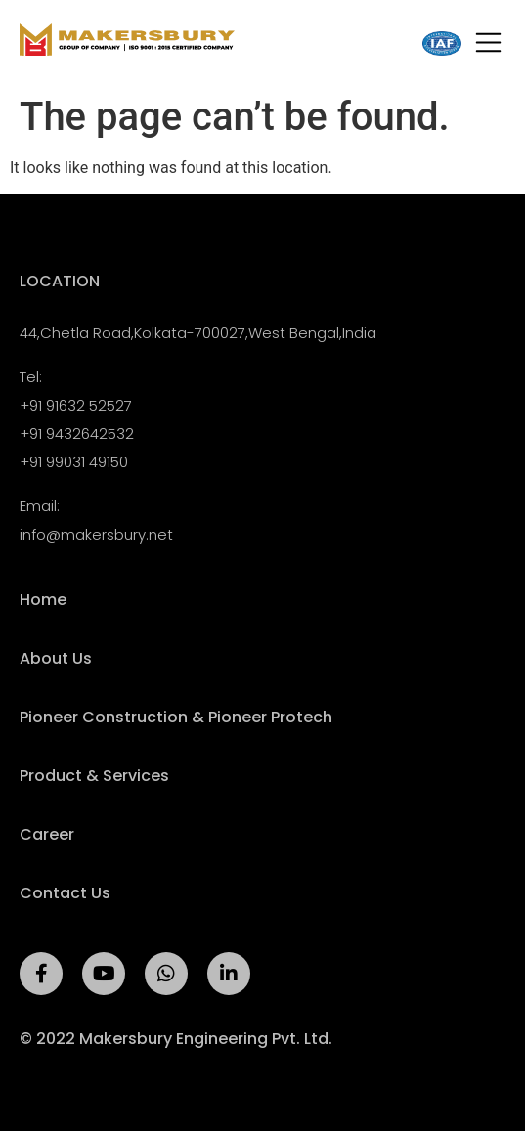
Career (47, 835)
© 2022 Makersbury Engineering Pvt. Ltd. (176, 1038)
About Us (56, 659)
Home (43, 600)
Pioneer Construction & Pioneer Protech (176, 717)
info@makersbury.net (96, 534)
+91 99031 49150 (74, 462)
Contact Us (65, 893)
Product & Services (94, 776)
